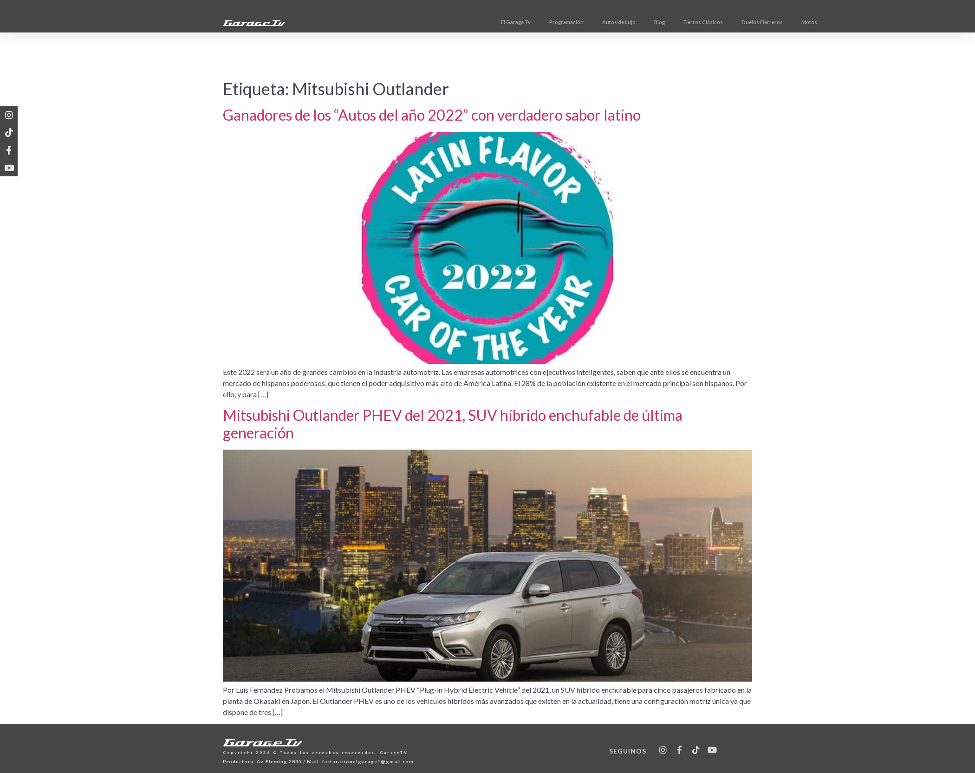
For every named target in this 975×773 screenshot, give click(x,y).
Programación (611, 22)
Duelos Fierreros (806, 22)
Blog (704, 22)
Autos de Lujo (663, 22)
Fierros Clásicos (747, 22)
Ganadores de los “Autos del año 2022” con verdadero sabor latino (432, 115)
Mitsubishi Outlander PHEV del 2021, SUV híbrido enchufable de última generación (452, 424)
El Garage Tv (560, 22)
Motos (854, 22)
